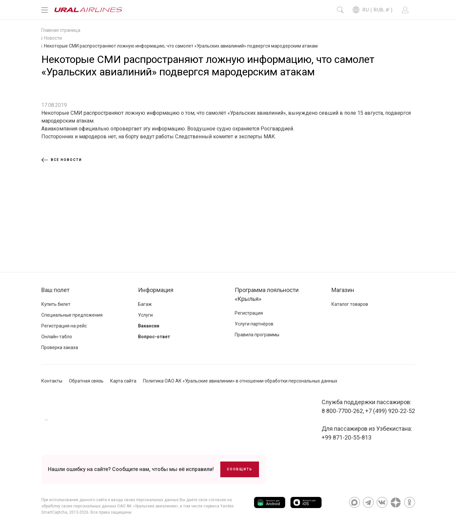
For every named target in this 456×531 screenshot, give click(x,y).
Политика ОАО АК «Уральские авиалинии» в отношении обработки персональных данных (240, 381)
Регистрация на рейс (64, 325)
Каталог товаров (349, 304)
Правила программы (257, 334)
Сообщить (239, 469)
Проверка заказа (59, 347)
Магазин (342, 289)
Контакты (51, 381)
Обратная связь (86, 381)
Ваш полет (55, 289)
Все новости (61, 160)
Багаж (145, 304)
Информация (155, 289)
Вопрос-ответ (154, 336)
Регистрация (249, 313)
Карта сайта (123, 381)
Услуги (145, 315)
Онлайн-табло (56, 336)
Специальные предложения (72, 315)
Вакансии (148, 325)
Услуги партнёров (254, 323)
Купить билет (55, 304)
